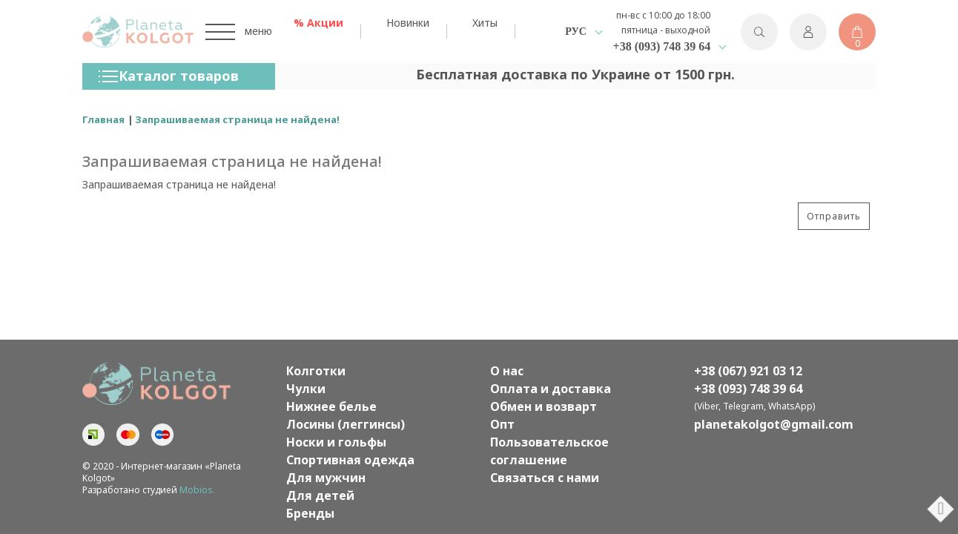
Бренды (310, 513)
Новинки (407, 23)
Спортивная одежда (350, 460)
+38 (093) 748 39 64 (662, 46)
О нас (506, 371)
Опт (502, 424)
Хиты (485, 23)
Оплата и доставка (550, 388)
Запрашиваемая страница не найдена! (237, 119)
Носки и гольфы (336, 442)
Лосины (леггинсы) (345, 424)
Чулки (306, 388)
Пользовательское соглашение (549, 451)
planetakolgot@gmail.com (773, 424)
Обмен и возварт (543, 406)
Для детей (320, 495)
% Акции (318, 23)
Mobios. (197, 490)
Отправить (834, 216)
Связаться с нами (544, 477)
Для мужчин (326, 477)
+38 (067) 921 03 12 (748, 371)
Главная (103, 119)
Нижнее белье (331, 406)
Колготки (316, 371)
